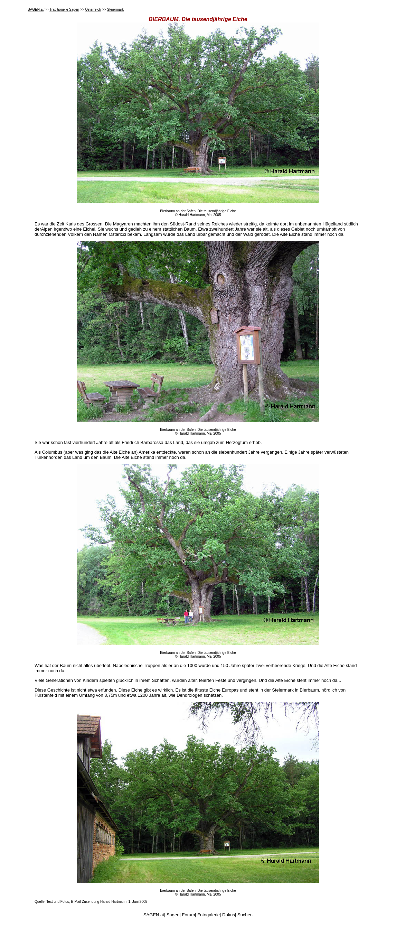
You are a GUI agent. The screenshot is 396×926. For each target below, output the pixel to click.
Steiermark (115, 9)
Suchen (245, 914)
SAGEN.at (36, 9)
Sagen (173, 914)
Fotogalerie (208, 914)
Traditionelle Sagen (64, 9)
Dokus (228, 914)
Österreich (93, 9)
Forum (188, 914)
